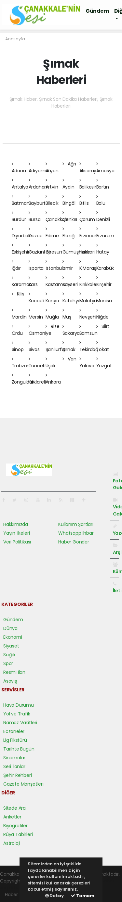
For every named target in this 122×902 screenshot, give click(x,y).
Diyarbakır (22, 233)
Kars (33, 281)
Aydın (68, 184)
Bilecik (52, 200)
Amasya (105, 168)
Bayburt (37, 200)
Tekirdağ (88, 346)
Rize (53, 326)
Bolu (100, 200)
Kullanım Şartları (75, 524)
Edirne (52, 233)
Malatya (88, 298)
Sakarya (71, 330)
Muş (66, 314)
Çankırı (69, 216)
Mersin (36, 314)
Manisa (104, 298)
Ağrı (69, 164)
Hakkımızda (15, 524)
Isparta (36, 265)
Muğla (52, 314)
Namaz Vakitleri (20, 722)
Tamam (82, 896)
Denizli (103, 216)
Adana (19, 168)
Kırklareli (37, 379)
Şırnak (68, 346)
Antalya (20, 184)
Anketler (12, 817)
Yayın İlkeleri (16, 533)
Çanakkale (57, 216)
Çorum (87, 216)
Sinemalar (14, 757)
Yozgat (104, 363)
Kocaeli (37, 298)
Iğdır (16, 265)
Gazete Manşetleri (23, 784)
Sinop (18, 346)
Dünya (10, 628)
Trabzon (21, 363)
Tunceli (37, 363)
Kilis (18, 294)
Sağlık (9, 654)
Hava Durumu (18, 705)
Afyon (52, 168)
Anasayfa (15, 39)
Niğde (102, 314)
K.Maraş (87, 265)
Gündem (97, 11)
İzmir (67, 265)
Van (69, 359)
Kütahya (71, 298)
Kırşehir (104, 281)
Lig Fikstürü (15, 740)
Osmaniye (40, 330)
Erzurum (105, 233)
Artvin (52, 184)
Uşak (51, 363)
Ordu (17, 330)
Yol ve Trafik (16, 714)
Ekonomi (12, 637)
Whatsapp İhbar (75, 533)
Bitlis (84, 200)
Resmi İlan (14, 672)
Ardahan (38, 184)
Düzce (36, 233)
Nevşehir (88, 314)
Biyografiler (15, 825)
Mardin (19, 314)
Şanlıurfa (55, 346)
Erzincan (88, 233)
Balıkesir (87, 184)
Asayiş (10, 681)
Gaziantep (40, 249)
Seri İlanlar (14, 766)
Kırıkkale (87, 281)
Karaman (22, 281)
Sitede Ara (14, 808)
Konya (52, 298)
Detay (54, 896)
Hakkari (87, 249)
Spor (8, 663)
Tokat (102, 346)
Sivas (34, 346)
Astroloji (11, 843)
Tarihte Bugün (18, 749)
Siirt (103, 326)
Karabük (105, 265)
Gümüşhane (76, 249)
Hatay (102, 249)
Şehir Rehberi (17, 775)
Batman (21, 200)
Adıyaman (40, 168)
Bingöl (68, 200)
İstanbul (54, 265)
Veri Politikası (17, 542)
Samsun (88, 330)
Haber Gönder (73, 542)
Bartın (102, 184)
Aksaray (88, 168)
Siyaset (11, 646)
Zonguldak (23, 379)
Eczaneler (13, 731)
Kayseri (70, 281)
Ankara (53, 379)
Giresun (54, 249)
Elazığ (68, 233)
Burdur (19, 216)
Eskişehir (21, 249)
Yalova (86, 363)
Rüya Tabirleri (18, 834)
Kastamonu (58, 281)
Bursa (35, 216)
